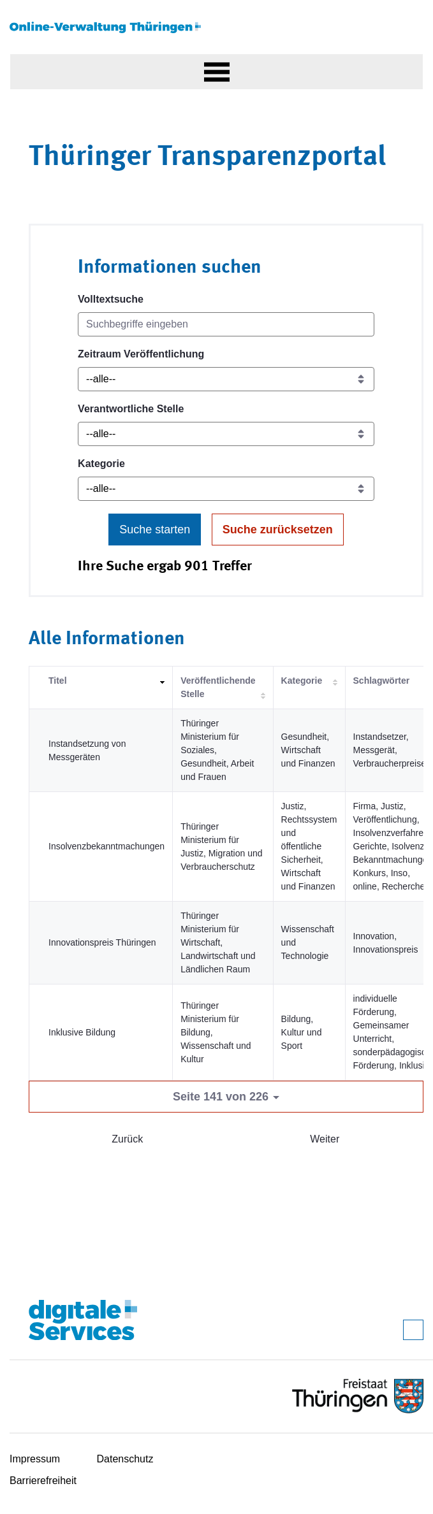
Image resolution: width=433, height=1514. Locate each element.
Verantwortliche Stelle (131, 408)
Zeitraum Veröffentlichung (141, 354)
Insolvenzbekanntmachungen (106, 846)
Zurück (127, 1139)
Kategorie (101, 463)
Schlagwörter (381, 680)
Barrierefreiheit (43, 1480)
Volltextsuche (110, 299)
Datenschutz (125, 1458)
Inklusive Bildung (81, 1032)
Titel (57, 680)
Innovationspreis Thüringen (102, 942)
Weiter (324, 1139)
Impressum (35, 1458)
